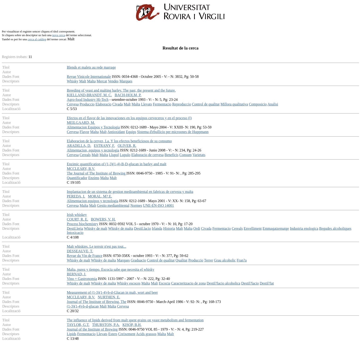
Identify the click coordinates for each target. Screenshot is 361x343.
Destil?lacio (250, 283)
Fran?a (242, 260)
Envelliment (253, 228)
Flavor (84, 132)
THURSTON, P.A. (106, 325)
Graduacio (138, 260)
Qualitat (181, 260)
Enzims (93, 178)
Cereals (85, 155)
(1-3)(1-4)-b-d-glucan (83, 306)
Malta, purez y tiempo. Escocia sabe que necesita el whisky (110, 269)
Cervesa (73, 104)
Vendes (113, 81)
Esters (112, 334)
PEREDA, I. (76, 196)
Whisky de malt (95, 228)
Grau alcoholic (225, 260)
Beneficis (171, 155)
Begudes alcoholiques (335, 228)
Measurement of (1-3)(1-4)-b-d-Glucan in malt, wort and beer (112, 292)
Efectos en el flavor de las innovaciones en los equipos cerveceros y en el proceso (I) (129, 118)
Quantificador (77, 178)
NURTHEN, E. (109, 297)
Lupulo (125, 155)
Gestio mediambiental (113, 205)
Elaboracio (103, 104)
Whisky (72, 81)
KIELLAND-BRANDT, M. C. (89, 95)
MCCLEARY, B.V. (81, 169)
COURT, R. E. (77, 219)
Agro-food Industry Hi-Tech (87, 100)
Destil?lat (267, 283)
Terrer (208, 260)
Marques (125, 81)
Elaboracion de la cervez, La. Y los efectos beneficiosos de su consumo (119, 141)
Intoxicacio (75, 233)
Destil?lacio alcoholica (223, 283)
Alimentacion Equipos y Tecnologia (93, 127)
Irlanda (157, 228)
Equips (131, 132)
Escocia (164, 283)
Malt (82, 81)
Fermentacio (162, 104)
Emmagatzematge (276, 228)
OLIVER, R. (127, 146)
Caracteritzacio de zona (188, 283)
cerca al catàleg (37, 39)
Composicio (258, 104)
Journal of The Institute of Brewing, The (96, 302)
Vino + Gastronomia (82, 279)
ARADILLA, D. (79, 146)
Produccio (87, 104)
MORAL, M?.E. (100, 196)
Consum (185, 155)
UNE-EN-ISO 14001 (158, 205)
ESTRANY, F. (104, 146)
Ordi (196, 228)
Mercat (102, 81)
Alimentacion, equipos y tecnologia (93, 150)
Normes (136, 205)
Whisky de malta (120, 228)
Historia (169, 228)
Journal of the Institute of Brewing (92, 329)
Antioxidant (116, 132)
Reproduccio (181, 104)
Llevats (146, 104)
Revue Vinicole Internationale (89, 76)
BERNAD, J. (76, 274)
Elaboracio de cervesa (147, 155)
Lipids (71, 334)
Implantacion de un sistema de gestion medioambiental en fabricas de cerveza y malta (130, 192)
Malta (91, 81)
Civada (117, 104)
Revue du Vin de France (84, 256)
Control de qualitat (206, 104)
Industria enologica (304, 228)
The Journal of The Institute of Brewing (96, 173)
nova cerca (58, 35)
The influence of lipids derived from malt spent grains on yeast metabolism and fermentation (135, 320)
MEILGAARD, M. (81, 123)
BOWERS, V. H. (103, 219)
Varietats (198, 155)
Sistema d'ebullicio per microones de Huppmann (173, 132)
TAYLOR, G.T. (78, 325)
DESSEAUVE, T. (80, 251)
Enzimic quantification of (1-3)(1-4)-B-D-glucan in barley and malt (116, 164)
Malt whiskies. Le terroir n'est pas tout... (96, 246)
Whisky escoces (128, 283)
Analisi (273, 104)
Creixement (126, 334)
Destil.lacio (142, 228)
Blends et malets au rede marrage (91, 67)
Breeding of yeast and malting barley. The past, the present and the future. (121, 90)
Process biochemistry (82, 224)
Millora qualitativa (234, 104)
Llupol (114, 155)
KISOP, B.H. (132, 325)
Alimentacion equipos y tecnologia (92, 201)
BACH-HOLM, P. (128, 95)
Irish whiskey (77, 215)
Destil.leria (75, 228)
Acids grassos (146, 334)
